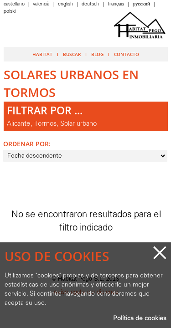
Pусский (142, 4)
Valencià (42, 4)
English (66, 4)
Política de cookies (139, 319)
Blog (97, 54)
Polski (10, 12)
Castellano (15, 4)
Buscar (72, 54)
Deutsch (91, 4)
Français (116, 4)
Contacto (126, 54)
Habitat (42, 54)
